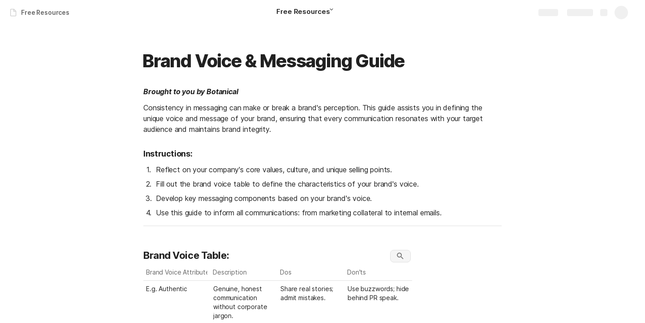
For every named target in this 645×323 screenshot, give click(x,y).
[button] (334, 12)
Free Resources (45, 12)
